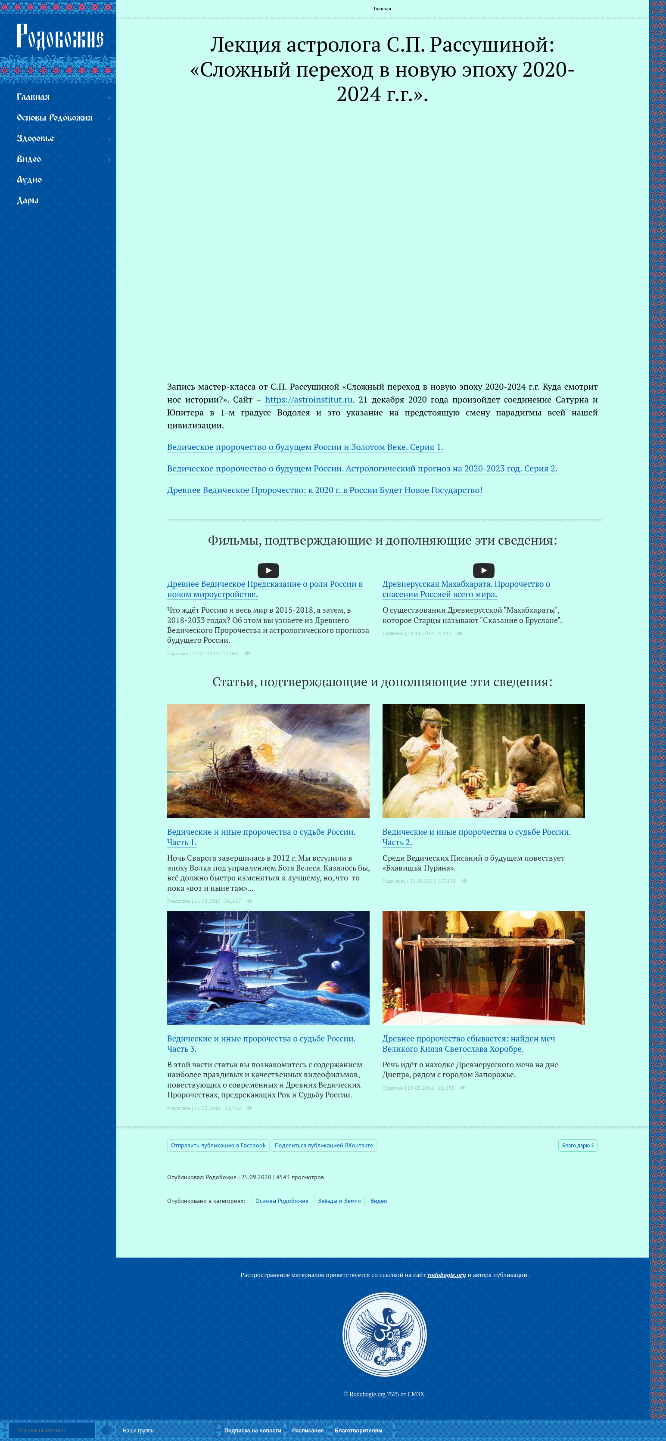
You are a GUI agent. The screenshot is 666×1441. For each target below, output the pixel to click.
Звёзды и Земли (339, 1201)
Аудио (29, 180)
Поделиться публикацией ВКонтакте (324, 1145)
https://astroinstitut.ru (309, 399)
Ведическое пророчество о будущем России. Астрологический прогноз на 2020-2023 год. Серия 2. (362, 468)
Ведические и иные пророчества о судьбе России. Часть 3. (261, 1043)
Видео (378, 1201)
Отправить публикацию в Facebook (218, 1145)
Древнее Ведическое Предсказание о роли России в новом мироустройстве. (265, 588)
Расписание (308, 1431)
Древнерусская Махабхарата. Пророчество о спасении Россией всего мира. (467, 588)
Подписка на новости (252, 1431)
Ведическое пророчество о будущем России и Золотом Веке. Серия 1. (305, 446)
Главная (382, 8)
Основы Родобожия (281, 1201)
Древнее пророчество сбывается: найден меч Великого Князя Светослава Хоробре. (469, 1043)
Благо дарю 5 (578, 1145)
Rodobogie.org (367, 1394)
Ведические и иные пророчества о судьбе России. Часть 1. (261, 836)
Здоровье (35, 139)
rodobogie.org (446, 1274)
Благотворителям (358, 1431)
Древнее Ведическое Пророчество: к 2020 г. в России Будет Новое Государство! (324, 490)
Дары (27, 201)
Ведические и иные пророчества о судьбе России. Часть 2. (477, 836)
